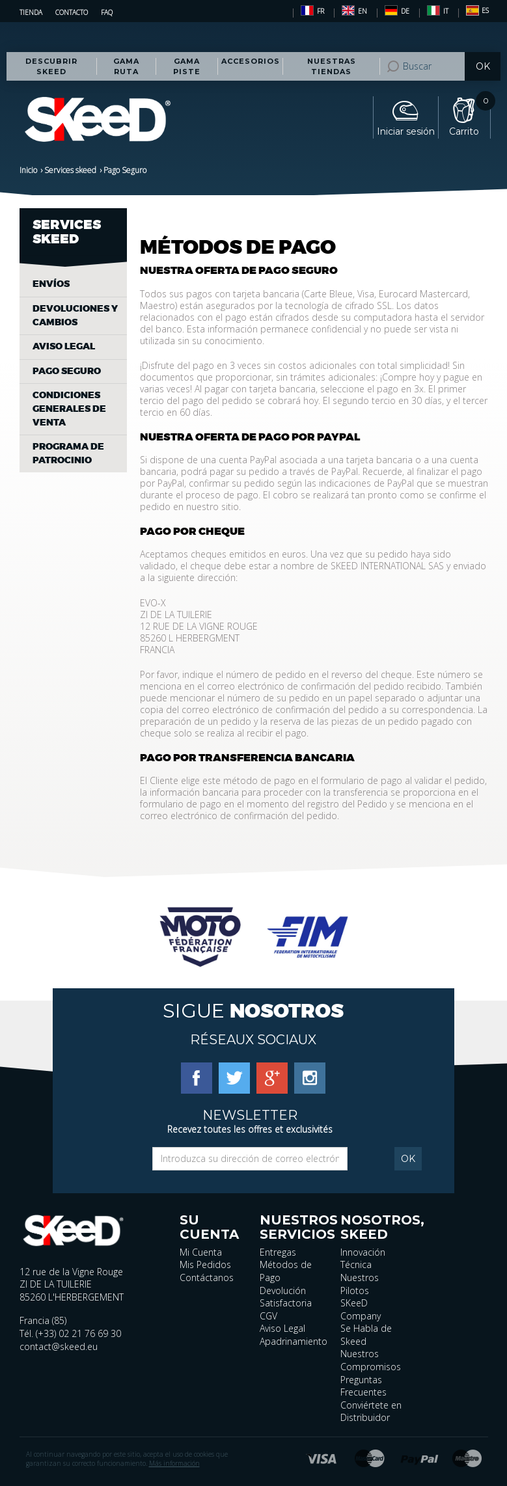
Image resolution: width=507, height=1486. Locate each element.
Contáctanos (207, 1277)
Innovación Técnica (362, 1258)
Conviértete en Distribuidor (371, 1411)
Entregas (278, 1252)
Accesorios (250, 61)
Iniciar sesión (406, 131)
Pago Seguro (67, 371)
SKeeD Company (360, 1309)
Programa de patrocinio (68, 453)
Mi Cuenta (201, 1252)
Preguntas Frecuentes (363, 1386)
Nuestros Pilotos (359, 1284)
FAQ (107, 12)
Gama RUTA (126, 66)
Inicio (28, 170)
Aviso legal (64, 346)
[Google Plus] (272, 1077)
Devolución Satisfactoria (286, 1297)
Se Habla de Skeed (366, 1334)
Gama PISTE (186, 66)
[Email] (250, 1158)
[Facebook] (196, 1077)
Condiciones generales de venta (69, 408)
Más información (174, 1463)
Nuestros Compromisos (370, 1360)
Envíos (51, 284)
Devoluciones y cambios (75, 316)
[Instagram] (309, 1077)
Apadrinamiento (293, 1341)
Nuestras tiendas (331, 66)
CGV (268, 1316)
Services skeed (70, 170)
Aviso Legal (282, 1328)
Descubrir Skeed (51, 66)
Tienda (31, 12)
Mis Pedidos (205, 1264)
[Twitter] (234, 1077)
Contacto (71, 12)
